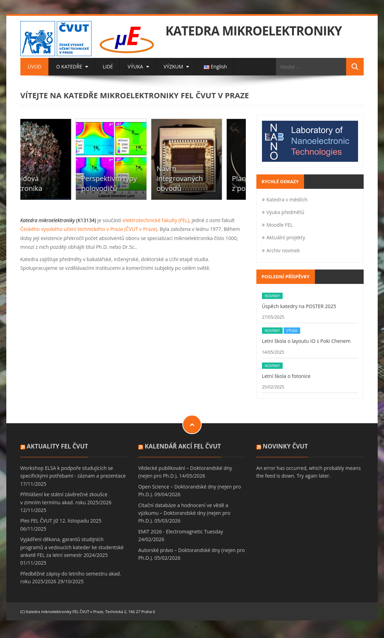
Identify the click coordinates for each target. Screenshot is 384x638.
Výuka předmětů (285, 212)
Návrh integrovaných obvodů (202, 178)
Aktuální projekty (286, 237)
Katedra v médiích (287, 199)
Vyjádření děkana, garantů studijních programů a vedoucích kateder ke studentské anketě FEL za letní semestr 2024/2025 (72, 547)
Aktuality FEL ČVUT (57, 446)
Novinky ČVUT (285, 446)
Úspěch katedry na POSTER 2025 (299, 306)
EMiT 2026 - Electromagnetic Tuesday (180, 531)
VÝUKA (138, 66)
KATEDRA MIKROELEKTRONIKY (254, 30)
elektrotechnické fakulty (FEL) (155, 220)
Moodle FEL (280, 224)
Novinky (272, 295)
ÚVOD (35, 66)
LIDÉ (108, 66)
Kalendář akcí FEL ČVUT (183, 446)
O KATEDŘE (72, 66)
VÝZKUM (176, 66)
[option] (58, 159)
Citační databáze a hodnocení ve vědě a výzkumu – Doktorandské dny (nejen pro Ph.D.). (184, 513)
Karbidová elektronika (46, 183)
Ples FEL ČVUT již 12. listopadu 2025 (61, 520)
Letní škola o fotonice (286, 376)
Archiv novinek (283, 250)
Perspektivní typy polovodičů (131, 183)
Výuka (292, 330)
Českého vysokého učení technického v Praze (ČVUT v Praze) (88, 229)
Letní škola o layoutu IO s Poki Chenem (306, 341)
